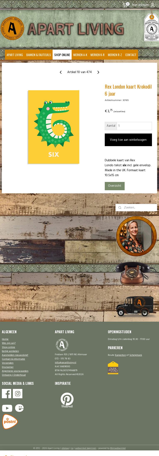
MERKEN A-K (80, 54)
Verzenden (7, 363)
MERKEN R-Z (115, 54)
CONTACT (130, 54)
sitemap (65, 448)
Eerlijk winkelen (10, 351)
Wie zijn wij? (9, 343)
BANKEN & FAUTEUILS (38, 54)
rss (72, 448)
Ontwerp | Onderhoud (14, 375)
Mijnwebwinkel (118, 448)
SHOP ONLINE (62, 54)
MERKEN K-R (97, 54)
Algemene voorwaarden (15, 371)
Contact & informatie (13, 359)
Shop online (8, 347)
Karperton (120, 355)
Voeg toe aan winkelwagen (128, 139)
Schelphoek (135, 355)
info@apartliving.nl (65, 363)
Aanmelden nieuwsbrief (15, 355)
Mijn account (143, 4)
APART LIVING (15, 54)
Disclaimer (7, 367)
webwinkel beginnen (85, 448)
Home (5, 339)
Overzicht (114, 186)
